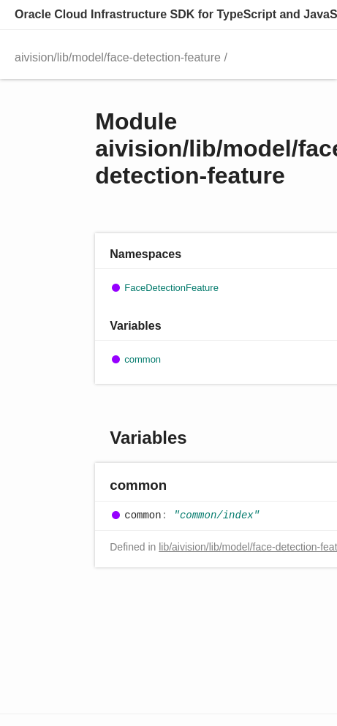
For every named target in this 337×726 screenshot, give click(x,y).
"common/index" (216, 515)
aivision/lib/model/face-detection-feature (118, 57)
